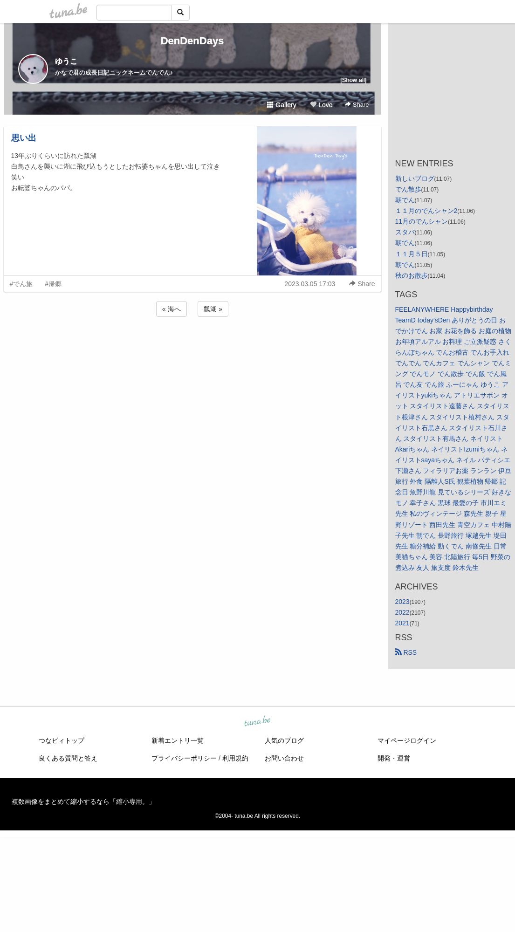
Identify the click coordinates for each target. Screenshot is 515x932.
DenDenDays (192, 41)
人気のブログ (284, 740)
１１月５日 (411, 254)
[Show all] (353, 79)
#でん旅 (21, 284)
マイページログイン (407, 740)
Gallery (281, 105)
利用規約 (235, 758)
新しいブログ (414, 178)
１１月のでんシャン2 (426, 210)
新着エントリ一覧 (177, 740)
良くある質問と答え (68, 758)
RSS (406, 652)
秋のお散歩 (411, 275)
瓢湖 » (213, 309)
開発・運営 (394, 758)
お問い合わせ (284, 758)
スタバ (405, 232)
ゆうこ (66, 61)
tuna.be (257, 721)
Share (357, 104)
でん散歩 (408, 189)
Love (321, 105)
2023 (402, 601)
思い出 (23, 138)
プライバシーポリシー (184, 758)
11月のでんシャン (421, 221)
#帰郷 (53, 284)
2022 (402, 612)
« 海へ (171, 309)
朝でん (405, 200)
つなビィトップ (61, 740)
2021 (402, 623)
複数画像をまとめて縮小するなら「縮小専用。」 (83, 801)
